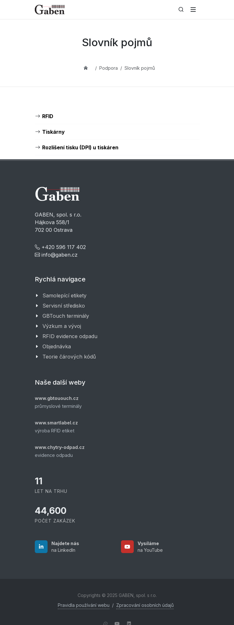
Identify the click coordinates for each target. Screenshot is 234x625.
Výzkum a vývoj (61, 326)
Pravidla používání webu (83, 605)
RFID (47, 116)
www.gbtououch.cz (57, 398)
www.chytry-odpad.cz (60, 447)
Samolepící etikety (64, 295)
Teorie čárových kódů (69, 356)
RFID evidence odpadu (69, 336)
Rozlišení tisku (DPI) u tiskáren (80, 147)
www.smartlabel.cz (56, 422)
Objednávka (56, 346)
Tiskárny (53, 132)
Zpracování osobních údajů (145, 605)
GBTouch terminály (65, 316)
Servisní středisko (63, 305)
